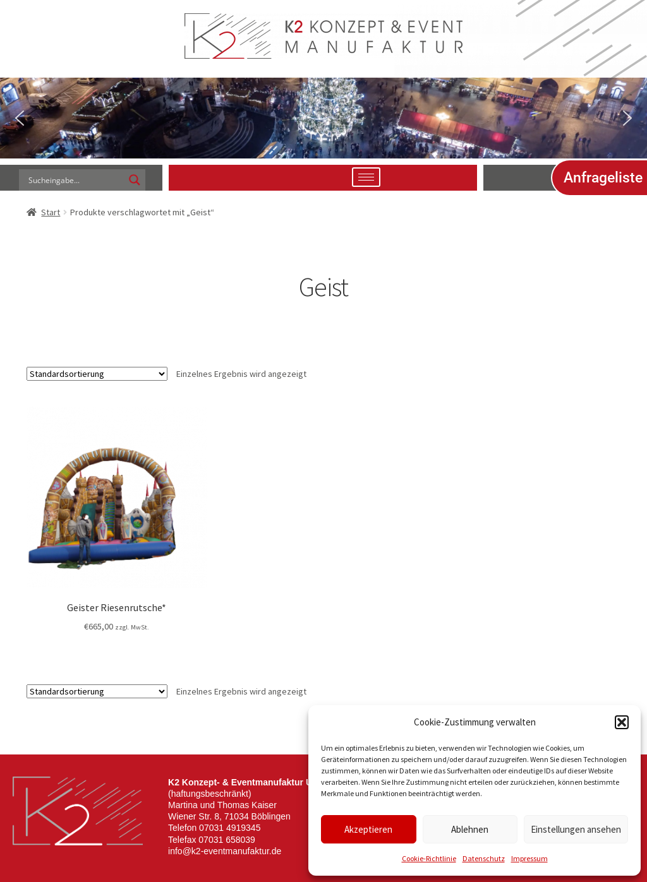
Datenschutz (484, 858)
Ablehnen (469, 829)
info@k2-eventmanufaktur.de (224, 851)
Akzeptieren (368, 829)
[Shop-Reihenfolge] (97, 374)
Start (50, 212)
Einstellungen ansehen (576, 829)
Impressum (529, 858)
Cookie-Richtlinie (429, 858)
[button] (621, 722)
